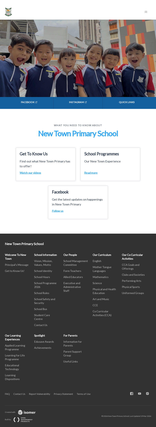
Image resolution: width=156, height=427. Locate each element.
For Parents (70, 335)
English (97, 261)
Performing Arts (131, 280)
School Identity (43, 271)
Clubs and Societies (133, 274)
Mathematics (100, 277)
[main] (78, 127)
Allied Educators (73, 277)
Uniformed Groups (133, 293)
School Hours (42, 277)
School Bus (40, 309)
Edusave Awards (44, 341)
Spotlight (39, 335)
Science (97, 283)
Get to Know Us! (14, 271)
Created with (22, 412)
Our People (70, 255)
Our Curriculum (102, 255)
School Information (45, 255)
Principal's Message (16, 264)
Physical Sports (131, 287)
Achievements (42, 347)
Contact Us (40, 325)
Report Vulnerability (39, 393)
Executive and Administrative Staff (72, 286)
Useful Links (70, 361)
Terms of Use (83, 393)
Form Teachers (72, 271)
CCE (95, 305)
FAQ (7, 393)
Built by (21, 419)
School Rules (41, 293)
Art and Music (101, 299)
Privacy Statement (63, 393)
